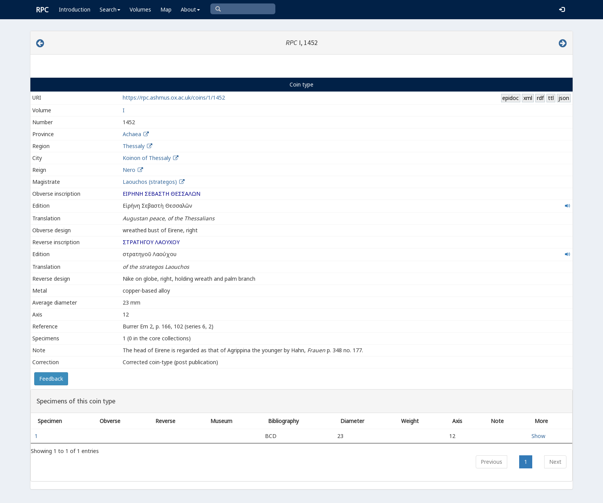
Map (166, 9)
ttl (551, 98)
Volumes (140, 9)
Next (555, 461)
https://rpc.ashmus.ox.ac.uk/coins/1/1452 (174, 97)
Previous (491, 461)
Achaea (132, 134)
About (190, 9)
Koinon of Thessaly (147, 158)
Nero (129, 169)
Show (538, 436)
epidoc (510, 98)
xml (527, 98)
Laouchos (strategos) (150, 181)
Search (110, 9)
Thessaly (134, 146)
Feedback (51, 378)
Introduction (74, 9)
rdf (540, 98)
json (563, 98)
